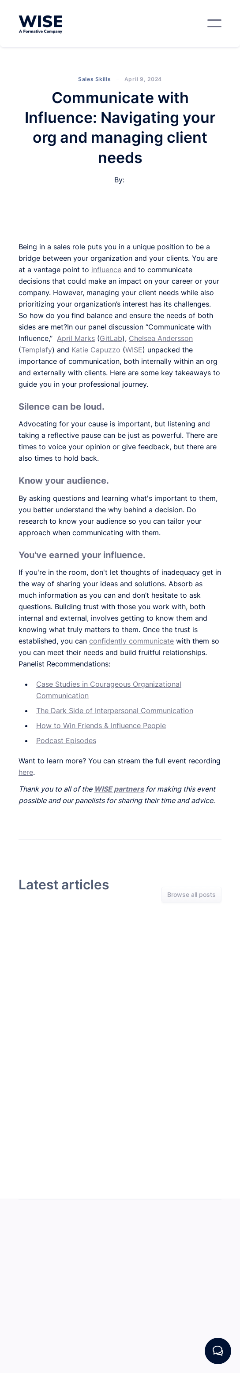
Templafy (36, 349)
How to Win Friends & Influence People (101, 725)
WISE (133, 349)
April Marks (76, 338)
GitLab (111, 338)
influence (106, 269)
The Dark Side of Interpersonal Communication (114, 710)
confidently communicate (131, 641)
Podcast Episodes (66, 740)
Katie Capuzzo (95, 349)
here (26, 772)
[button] (214, 23)
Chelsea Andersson (161, 338)
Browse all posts (191, 895)
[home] (41, 24)
